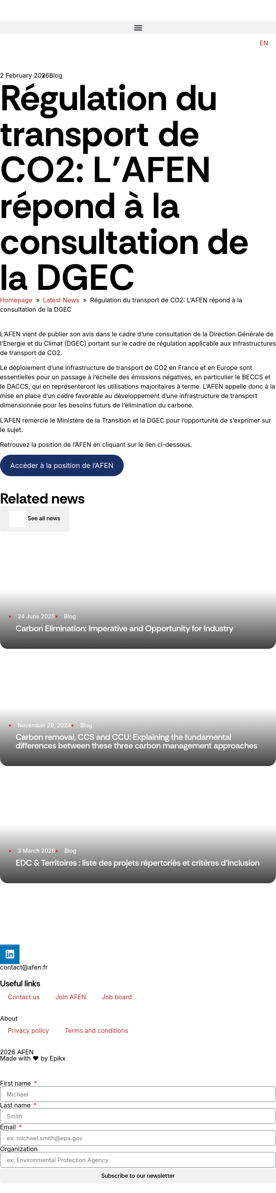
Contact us (24, 997)
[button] (138, 27)
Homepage (16, 300)
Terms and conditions (96, 1030)
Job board (117, 997)
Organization (18, 1149)
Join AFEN (70, 997)
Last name (16, 1105)
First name (16, 1083)
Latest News (61, 300)
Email (9, 1127)
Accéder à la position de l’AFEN (62, 465)
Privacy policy (28, 1030)
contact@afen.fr (24, 967)
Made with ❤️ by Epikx (33, 1058)
